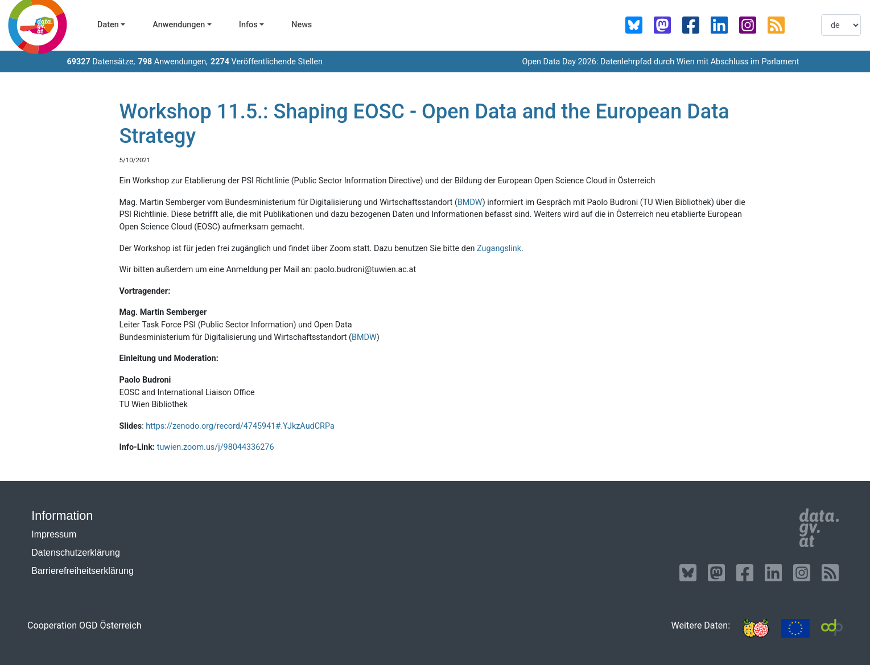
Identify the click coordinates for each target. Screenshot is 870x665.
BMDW (470, 202)
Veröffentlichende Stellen (267, 62)
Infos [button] (248, 25)
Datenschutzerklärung (75, 552)
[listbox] (841, 25)
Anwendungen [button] (178, 25)
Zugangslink (499, 248)
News (301, 25)
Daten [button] (108, 25)
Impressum (53, 534)
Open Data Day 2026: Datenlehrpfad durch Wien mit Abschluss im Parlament (660, 62)
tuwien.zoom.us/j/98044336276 (215, 447)
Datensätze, (101, 62)
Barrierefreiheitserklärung (82, 571)
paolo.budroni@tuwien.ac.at (365, 269)
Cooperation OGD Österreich (84, 625)
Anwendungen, (173, 62)
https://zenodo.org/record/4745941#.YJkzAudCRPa (240, 426)
